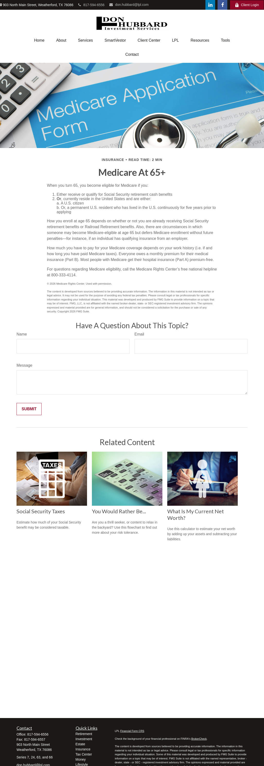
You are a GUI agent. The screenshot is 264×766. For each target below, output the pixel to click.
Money (81, 759)
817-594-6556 (91, 5)
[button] (39, 40)
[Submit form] (29, 409)
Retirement (84, 734)
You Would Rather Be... (119, 511)
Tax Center (84, 754)
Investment (84, 739)
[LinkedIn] (210, 5)
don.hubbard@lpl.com (129, 5)
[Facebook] (222, 5)
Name (22, 334)
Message (24, 365)
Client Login (247, 5)
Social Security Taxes (41, 511)
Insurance (83, 749)
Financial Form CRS (132, 730)
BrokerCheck (199, 738)
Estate (80, 744)
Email (139, 334)
